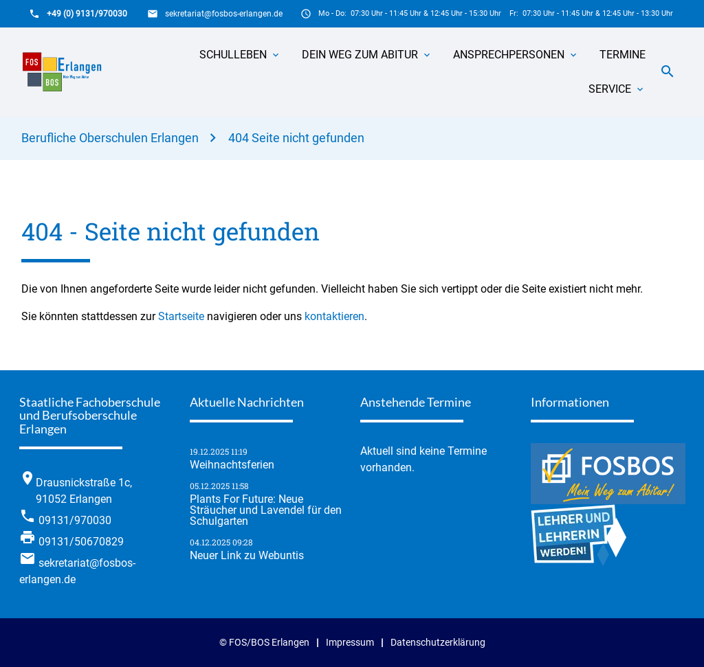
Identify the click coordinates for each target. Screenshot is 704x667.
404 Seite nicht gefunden (296, 138)
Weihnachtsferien (232, 465)
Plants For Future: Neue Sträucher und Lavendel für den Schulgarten (266, 510)
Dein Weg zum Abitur (360, 54)
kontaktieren (334, 316)
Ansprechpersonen (508, 54)
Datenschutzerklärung (437, 642)
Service (609, 88)
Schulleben (233, 54)
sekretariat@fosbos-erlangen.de (224, 14)
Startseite (181, 316)
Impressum (350, 642)
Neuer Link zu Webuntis (247, 555)
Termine (623, 54)
